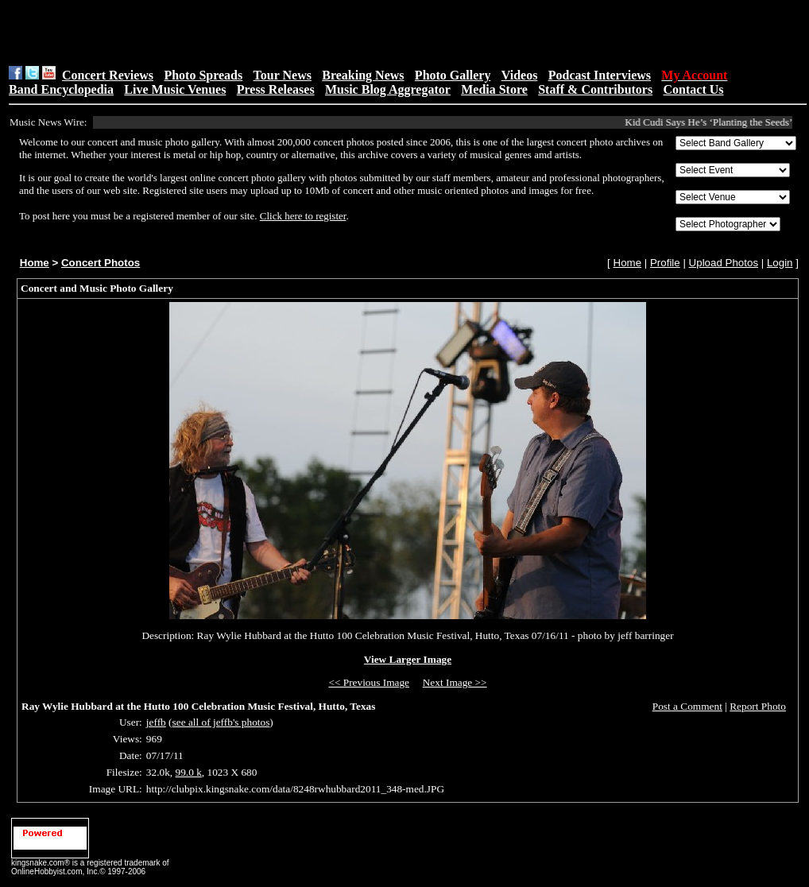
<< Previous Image (368, 682)
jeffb (156, 722)
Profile (665, 263)
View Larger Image (407, 659)
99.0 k (188, 772)
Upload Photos (723, 263)
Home (34, 263)
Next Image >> (455, 682)
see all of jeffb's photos (221, 722)
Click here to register (303, 216)
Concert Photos (100, 263)
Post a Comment (687, 706)
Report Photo (758, 706)
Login (780, 263)
